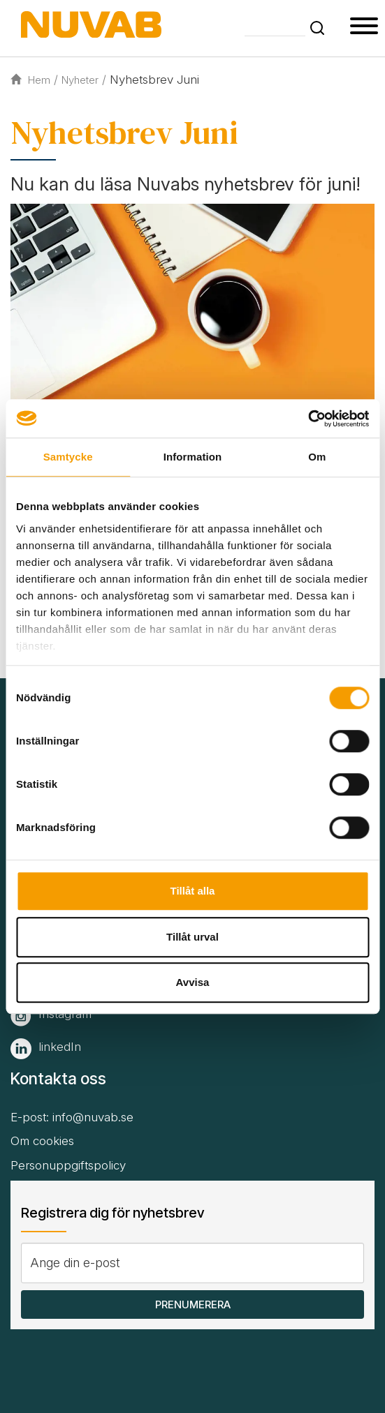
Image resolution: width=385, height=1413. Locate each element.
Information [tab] (193, 457)
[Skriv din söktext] (275, 26)
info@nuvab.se (92, 1117)
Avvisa (193, 982)
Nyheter (80, 80)
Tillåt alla (192, 891)
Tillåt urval (192, 937)
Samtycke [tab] (68, 457)
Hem (30, 80)
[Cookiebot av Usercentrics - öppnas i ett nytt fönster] (308, 419)
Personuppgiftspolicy (68, 1165)
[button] (317, 28)
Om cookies (42, 1141)
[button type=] (364, 27)
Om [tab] (317, 457)
